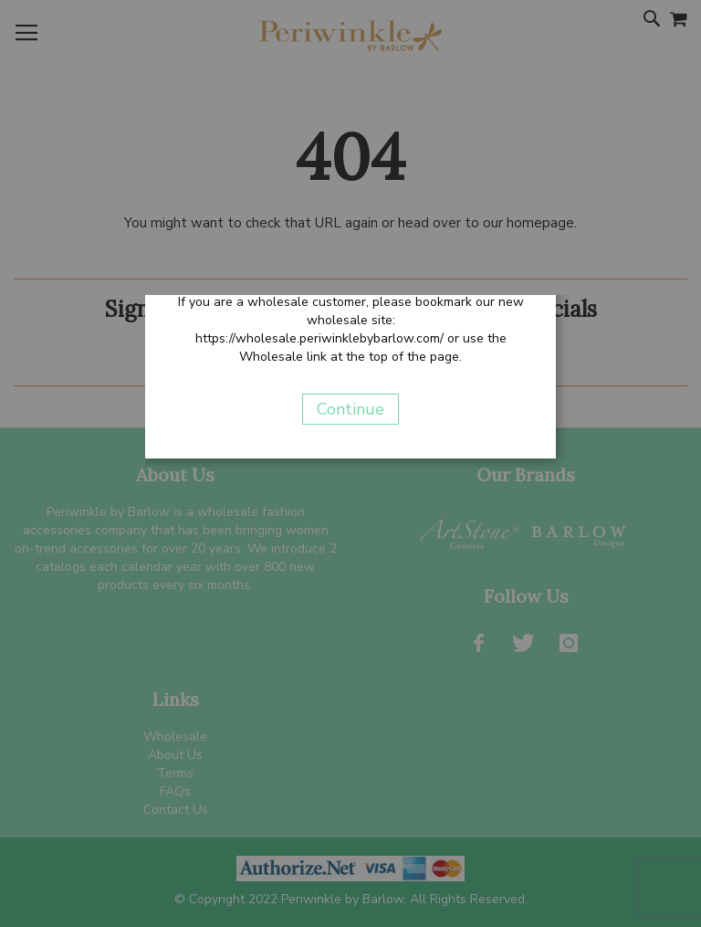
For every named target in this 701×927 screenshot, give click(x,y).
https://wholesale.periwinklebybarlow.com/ (319, 338)
